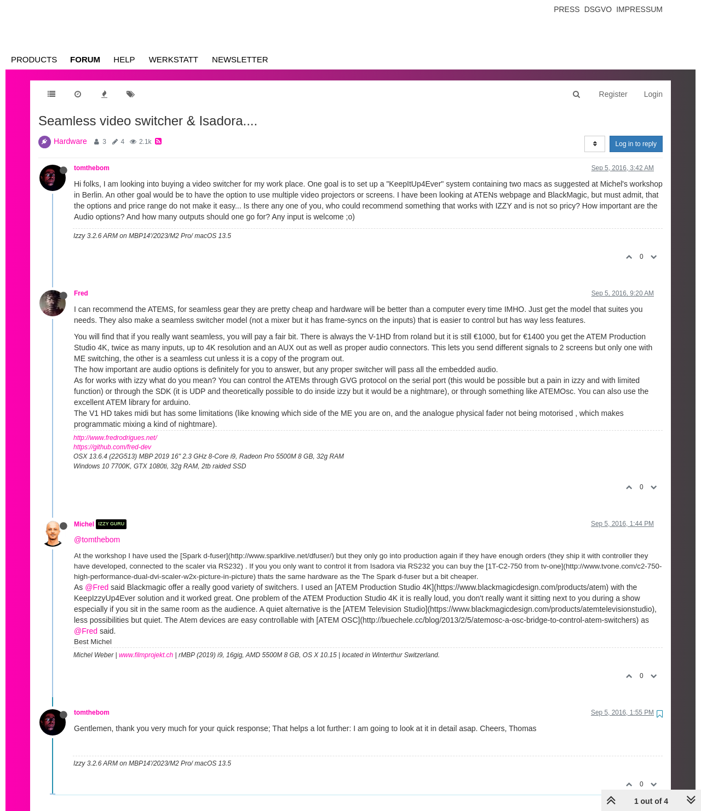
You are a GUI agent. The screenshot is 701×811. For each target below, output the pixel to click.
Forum (85, 59)
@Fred (96, 587)
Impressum (639, 9)
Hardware (70, 141)
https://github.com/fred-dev (112, 447)
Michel (84, 524)
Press (566, 9)
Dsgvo (598, 9)
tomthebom (92, 168)
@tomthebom (97, 539)
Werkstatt (173, 59)
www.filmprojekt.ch (146, 655)
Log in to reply (636, 144)
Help (124, 59)
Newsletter (240, 59)
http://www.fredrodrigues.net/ (115, 438)
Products (34, 59)
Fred (81, 293)
